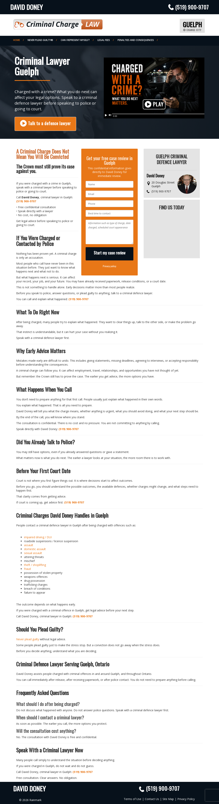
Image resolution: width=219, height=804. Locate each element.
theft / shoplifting (35, 565)
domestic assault (35, 549)
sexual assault (33, 553)
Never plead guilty (27, 639)
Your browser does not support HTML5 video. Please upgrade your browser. (154, 86)
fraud (27, 569)
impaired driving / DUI (38, 537)
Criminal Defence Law (58, 23)
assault (28, 545)
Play (154, 104)
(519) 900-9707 (192, 7)
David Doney (26, 7)
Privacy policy (109, 266)
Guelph (192, 26)
